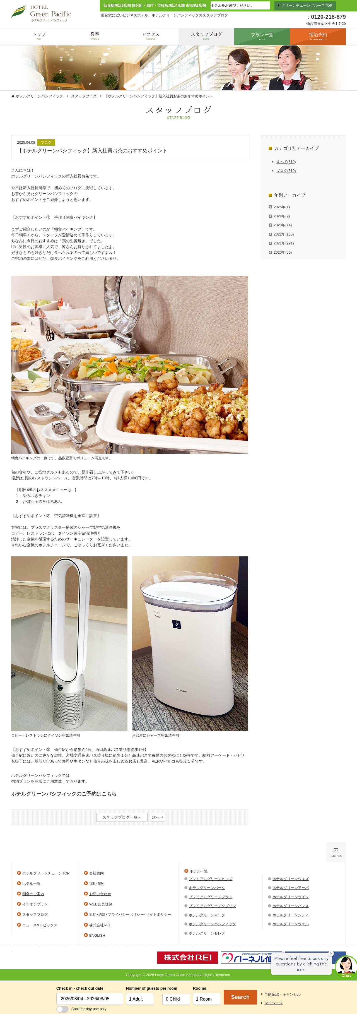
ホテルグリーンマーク (207, 915)
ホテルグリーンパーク (207, 888)
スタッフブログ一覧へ (121, 817)
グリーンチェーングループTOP (306, 5)
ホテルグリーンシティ (290, 915)
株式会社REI (99, 925)
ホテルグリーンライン (290, 897)
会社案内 (96, 873)
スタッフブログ (84, 96)
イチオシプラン (35, 904)
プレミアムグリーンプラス (210, 897)
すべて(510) (286, 162)
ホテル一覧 (31, 883)
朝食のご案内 (33, 894)
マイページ (273, 1003)
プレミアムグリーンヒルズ (210, 879)
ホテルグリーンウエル (290, 924)
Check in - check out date (79, 988)
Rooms (199, 988)
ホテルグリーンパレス (290, 906)
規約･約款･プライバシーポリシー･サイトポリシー (130, 914)
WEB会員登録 (100, 904)
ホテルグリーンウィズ (290, 879)
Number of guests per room (143, 988)
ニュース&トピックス (39, 925)
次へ (156, 817)
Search (240, 997)
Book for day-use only (81, 1009)
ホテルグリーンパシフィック (39, 96)
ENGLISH (97, 935)
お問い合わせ (100, 894)
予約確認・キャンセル (282, 994)
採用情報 (96, 883)
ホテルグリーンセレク (207, 933)
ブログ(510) (286, 171)
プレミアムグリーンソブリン (212, 906)
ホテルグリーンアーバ (290, 888)
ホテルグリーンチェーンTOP (46, 873)
